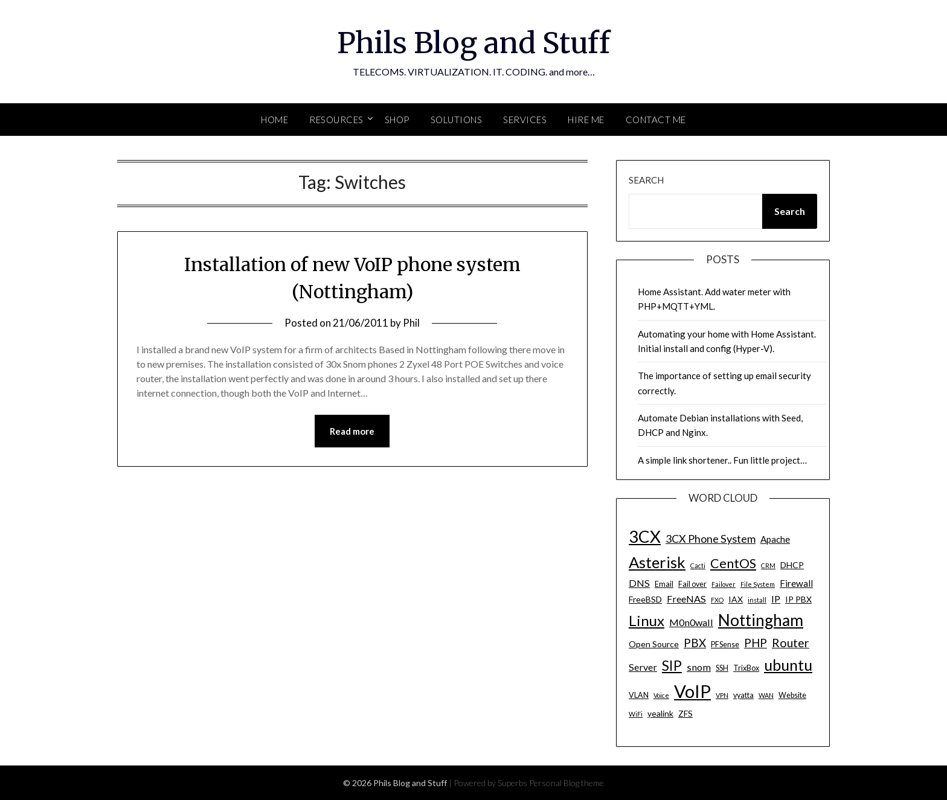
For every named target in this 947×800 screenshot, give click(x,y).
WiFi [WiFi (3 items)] (636, 714)
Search (646, 179)
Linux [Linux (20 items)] (646, 620)
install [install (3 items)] (757, 600)
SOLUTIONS (457, 119)
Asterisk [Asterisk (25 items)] (657, 562)
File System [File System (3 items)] (757, 584)
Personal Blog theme (566, 783)
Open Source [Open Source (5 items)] (654, 644)
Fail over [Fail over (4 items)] (692, 584)
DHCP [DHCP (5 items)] (792, 565)
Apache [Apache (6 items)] (775, 539)
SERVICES (525, 119)
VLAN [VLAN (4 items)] (639, 695)
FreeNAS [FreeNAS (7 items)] (686, 598)
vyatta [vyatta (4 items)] (743, 695)
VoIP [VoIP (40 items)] (692, 691)
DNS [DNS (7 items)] (639, 583)
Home (274, 119)
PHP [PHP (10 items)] (755, 643)
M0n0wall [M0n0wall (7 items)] (691, 622)
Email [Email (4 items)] (664, 584)
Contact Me (656, 119)
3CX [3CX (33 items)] (645, 536)
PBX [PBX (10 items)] (695, 643)
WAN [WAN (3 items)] (766, 695)
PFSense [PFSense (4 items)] (725, 644)
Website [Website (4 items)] (792, 695)
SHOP (397, 119)
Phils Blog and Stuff (473, 43)
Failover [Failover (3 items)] (723, 584)
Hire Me (586, 119)
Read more (352, 431)
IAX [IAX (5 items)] (735, 599)
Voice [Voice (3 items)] (661, 695)
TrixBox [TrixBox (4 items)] (746, 668)
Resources (336, 119)
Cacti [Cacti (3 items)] (697, 565)
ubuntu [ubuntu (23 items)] (788, 665)
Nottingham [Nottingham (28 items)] (760, 620)
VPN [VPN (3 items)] (722, 695)
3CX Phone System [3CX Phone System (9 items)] (711, 538)
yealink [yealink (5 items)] (660, 713)
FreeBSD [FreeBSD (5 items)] (645, 599)
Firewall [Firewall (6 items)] (796, 583)
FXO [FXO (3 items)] (717, 600)
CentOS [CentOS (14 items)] (733, 563)
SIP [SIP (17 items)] (672, 665)
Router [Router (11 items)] (790, 643)
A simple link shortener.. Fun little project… (722, 460)
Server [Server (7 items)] (643, 667)
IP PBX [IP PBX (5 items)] (798, 599)
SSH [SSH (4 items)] (722, 668)
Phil (411, 322)
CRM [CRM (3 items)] (768, 565)
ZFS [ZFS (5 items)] (685, 713)
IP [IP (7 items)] (775, 598)
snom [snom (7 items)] (699, 667)
